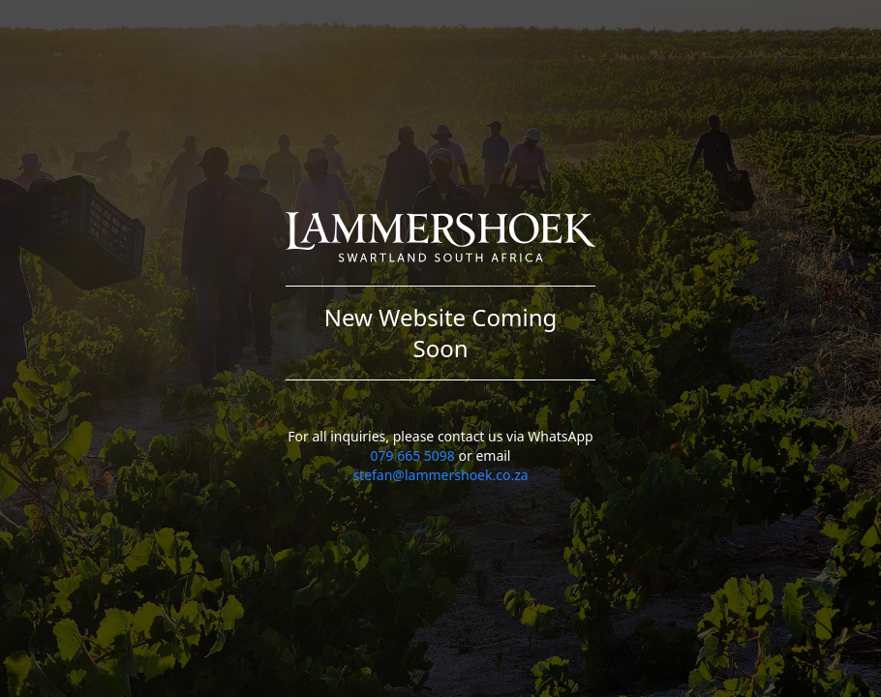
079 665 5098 (413, 455)
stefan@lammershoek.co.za (440, 475)
